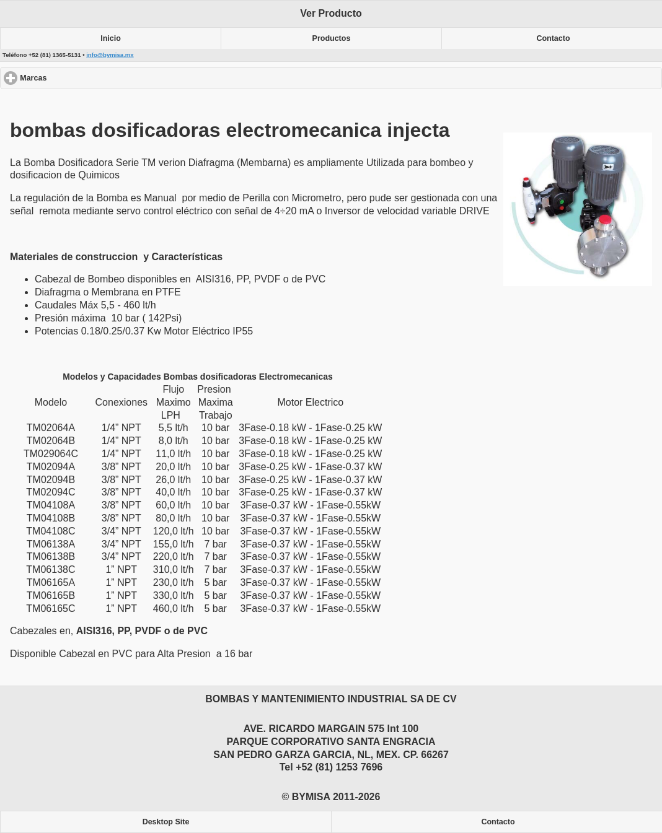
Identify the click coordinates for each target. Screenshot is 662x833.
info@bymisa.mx (110, 54)
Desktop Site (166, 822)
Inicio (110, 38)
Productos (331, 38)
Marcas (78, 77)
